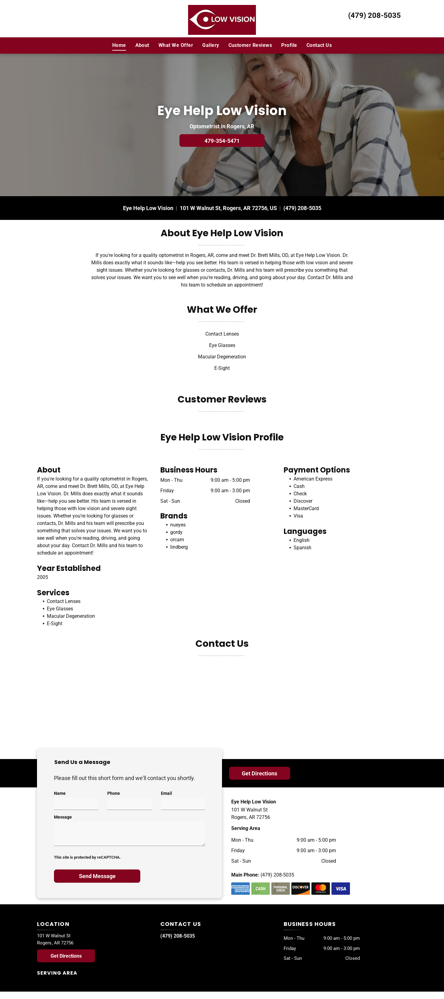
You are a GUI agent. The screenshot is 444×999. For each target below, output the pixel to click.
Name (60, 793)
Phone (113, 793)
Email (166, 793)
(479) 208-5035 (374, 15)
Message (63, 817)
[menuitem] (119, 45)
